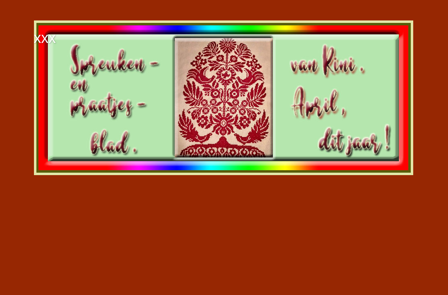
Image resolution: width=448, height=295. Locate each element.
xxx (45, 37)
